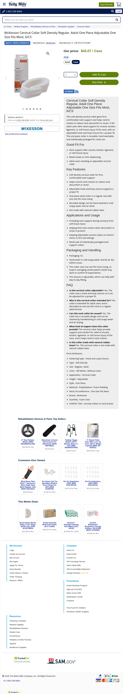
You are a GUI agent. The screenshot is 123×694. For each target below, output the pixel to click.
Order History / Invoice (19, 573)
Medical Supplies (17, 625)
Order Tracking (16, 577)
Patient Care (15, 632)
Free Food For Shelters (76, 608)
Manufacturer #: (66, 43)
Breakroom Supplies (18, 647)
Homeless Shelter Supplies (78, 612)
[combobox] (70, 74)
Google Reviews (73, 573)
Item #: (9, 43)
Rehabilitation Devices (19, 628)
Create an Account (17, 554)
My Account (14, 558)
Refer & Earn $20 (74, 593)
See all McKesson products (16, 134)
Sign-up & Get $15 (74, 589)
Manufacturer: (39, 43)
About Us (70, 550)
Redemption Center (75, 597)
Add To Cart (99, 74)
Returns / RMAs (16, 580)
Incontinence (15, 636)
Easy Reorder (15, 569)
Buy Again (14, 561)
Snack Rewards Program (77, 585)
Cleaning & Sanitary (18, 621)
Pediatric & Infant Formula (20, 640)
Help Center (72, 554)
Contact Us (71, 558)
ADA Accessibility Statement (78, 569)
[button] (113, 11)
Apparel (13, 643)
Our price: (71, 51)
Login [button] (118, 11)
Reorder (106, 4)
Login (12, 550)
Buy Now (99, 82)
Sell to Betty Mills (74, 565)
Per (66, 57)
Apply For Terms (16, 565)
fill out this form (46, 120)
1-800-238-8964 (22, 120)
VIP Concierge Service (76, 561)
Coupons (70, 601)
